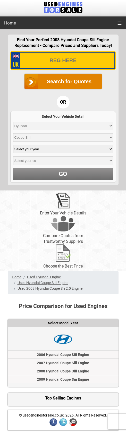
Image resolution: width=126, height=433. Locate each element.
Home (10, 23)
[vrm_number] (63, 60)
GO (63, 174)
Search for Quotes (69, 81)
